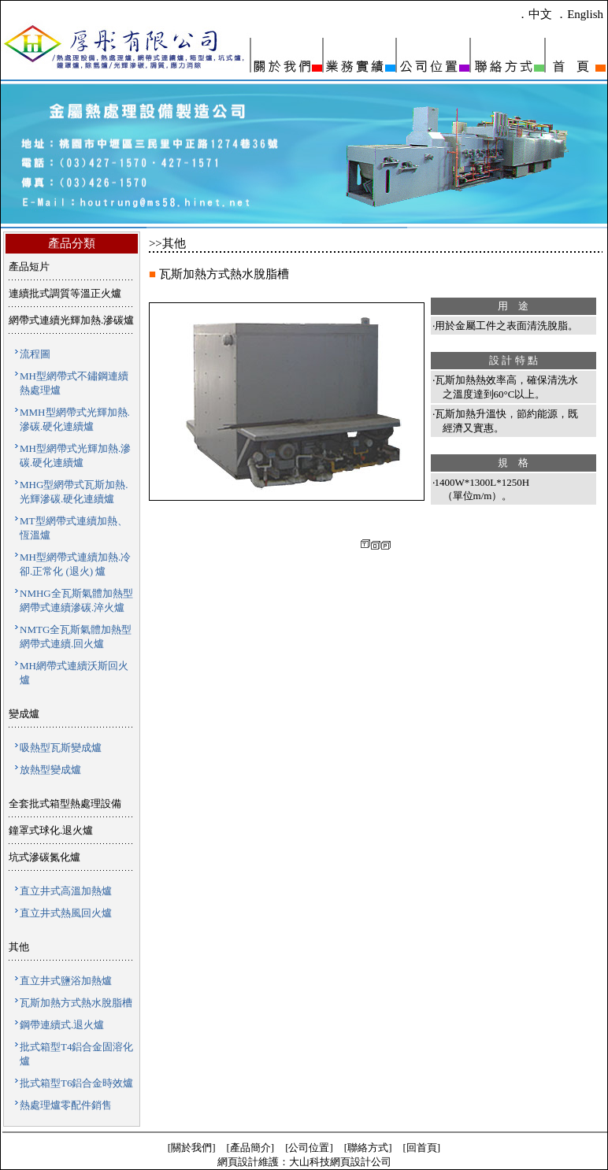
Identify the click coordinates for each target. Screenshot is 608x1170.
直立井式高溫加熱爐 (66, 891)
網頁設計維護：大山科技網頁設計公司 (304, 1162)
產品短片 (29, 266)
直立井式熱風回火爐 (66, 913)
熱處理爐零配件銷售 (66, 1105)
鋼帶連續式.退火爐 (62, 1025)
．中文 (534, 14)
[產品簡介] (250, 1147)
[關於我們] (192, 1147)
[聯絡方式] (368, 1147)
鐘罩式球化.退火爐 (51, 830)
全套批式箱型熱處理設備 (65, 803)
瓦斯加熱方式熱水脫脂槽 (76, 1003)
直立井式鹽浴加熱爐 (66, 981)
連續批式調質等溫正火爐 (65, 293)
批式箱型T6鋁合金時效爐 (76, 1083)
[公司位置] (309, 1147)
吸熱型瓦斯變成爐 (61, 747)
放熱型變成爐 (50, 770)
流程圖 (35, 354)
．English (579, 14)
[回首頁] (422, 1147)
